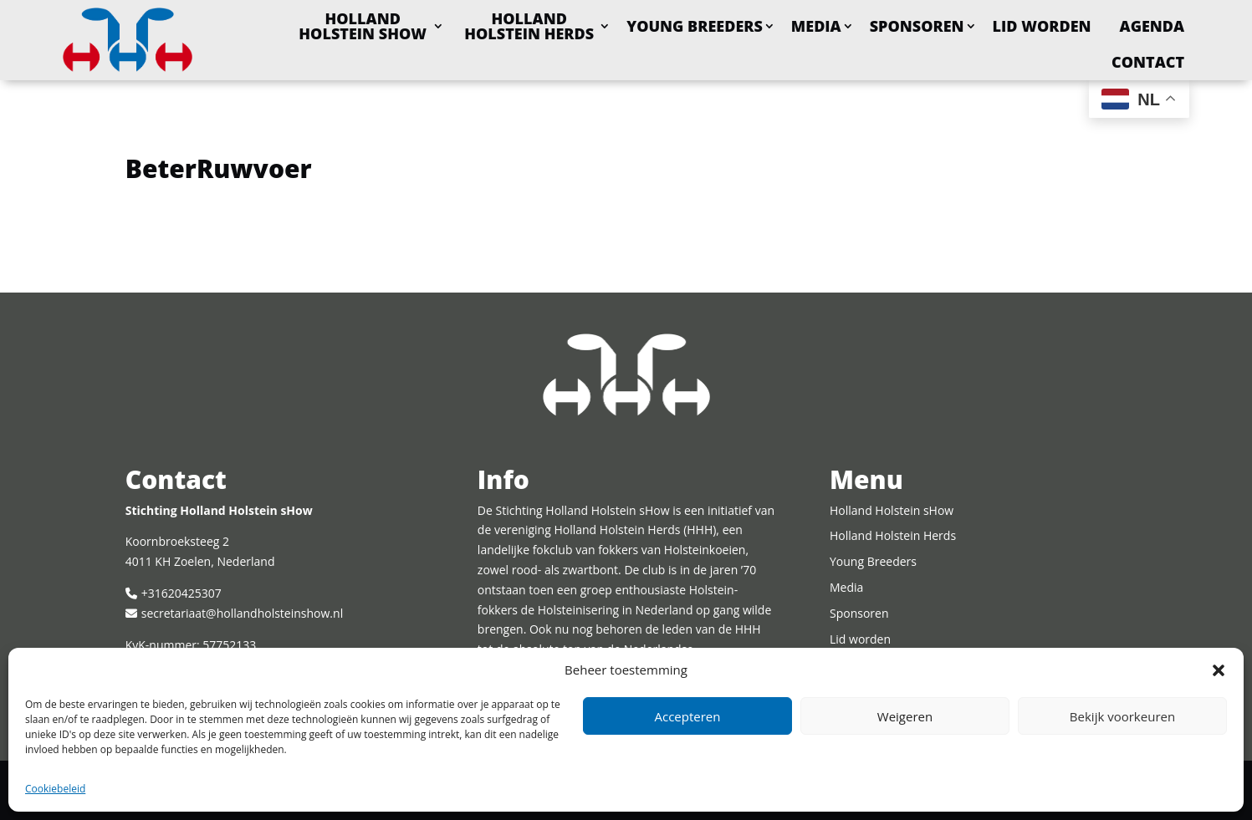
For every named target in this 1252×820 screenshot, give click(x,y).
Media (816, 26)
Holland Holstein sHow (363, 25)
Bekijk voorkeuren (1122, 716)
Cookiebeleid (55, 789)
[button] (1218, 670)
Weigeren (905, 716)
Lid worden (1042, 26)
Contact (1147, 62)
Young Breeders (694, 26)
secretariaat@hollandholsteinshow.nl (242, 613)
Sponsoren (917, 26)
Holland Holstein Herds (529, 25)
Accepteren (688, 716)
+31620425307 (181, 593)
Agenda (1152, 26)
